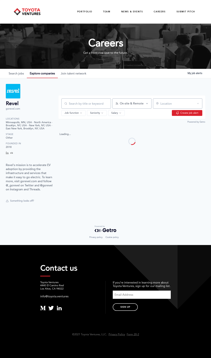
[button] (73, 113)
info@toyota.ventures (54, 296)
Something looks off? (20, 200)
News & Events (132, 11)
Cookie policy (112, 237)
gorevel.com (13, 108)
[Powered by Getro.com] (105, 229)
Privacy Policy (117, 334)
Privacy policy (96, 237)
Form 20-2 (133, 334)
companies (42, 73)
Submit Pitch (186, 11)
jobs (16, 73)
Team (106, 11)
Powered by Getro (196, 122)
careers (160, 11)
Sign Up (125, 307)
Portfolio (84, 11)
